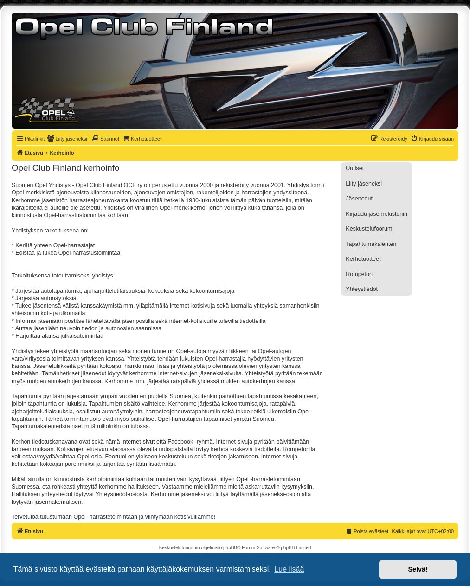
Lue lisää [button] (289, 569)
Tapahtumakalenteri (371, 244)
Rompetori (359, 274)
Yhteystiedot (362, 289)
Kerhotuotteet (363, 259)
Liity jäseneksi (364, 183)
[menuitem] (68, 138)
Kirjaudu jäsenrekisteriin (376, 214)
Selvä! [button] (417, 569)
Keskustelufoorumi (369, 228)
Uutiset (355, 168)
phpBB (230, 547)
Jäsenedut (359, 198)
